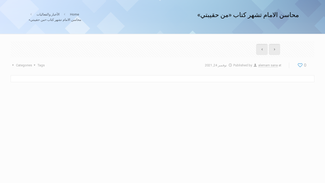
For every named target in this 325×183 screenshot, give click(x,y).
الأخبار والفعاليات (48, 14)
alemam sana (268, 65)
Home (74, 14)
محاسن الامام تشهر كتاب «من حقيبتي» (55, 20)
